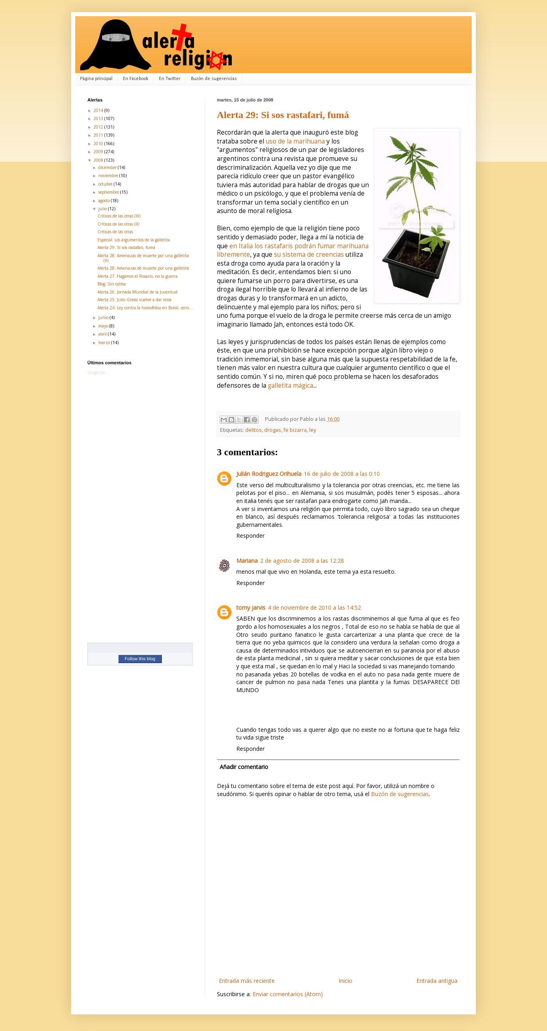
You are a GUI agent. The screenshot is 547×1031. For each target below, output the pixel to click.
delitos (253, 430)
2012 (98, 127)
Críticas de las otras (115, 232)
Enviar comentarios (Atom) (287, 994)
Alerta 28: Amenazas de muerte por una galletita (143, 268)
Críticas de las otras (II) (118, 224)
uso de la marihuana (295, 141)
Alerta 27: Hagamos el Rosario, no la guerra (138, 276)
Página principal (96, 78)
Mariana (247, 560)
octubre (106, 184)
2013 (98, 118)
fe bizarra (295, 430)
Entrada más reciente (247, 981)
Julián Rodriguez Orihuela (268, 473)
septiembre (109, 192)
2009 (98, 151)
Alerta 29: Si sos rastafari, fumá (283, 115)
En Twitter (169, 78)
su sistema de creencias (309, 254)
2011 (98, 135)
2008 (98, 160)
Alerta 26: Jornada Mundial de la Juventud (138, 292)
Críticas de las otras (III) (119, 216)
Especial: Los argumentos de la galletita (134, 240)
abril (103, 334)
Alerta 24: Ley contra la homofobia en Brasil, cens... (145, 308)
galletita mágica (290, 385)
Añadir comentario (244, 767)
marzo (104, 342)
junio (104, 317)
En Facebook (135, 78)
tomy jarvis (250, 607)
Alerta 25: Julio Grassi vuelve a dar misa (135, 299)
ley (312, 430)
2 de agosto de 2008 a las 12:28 (302, 560)
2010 (98, 143)
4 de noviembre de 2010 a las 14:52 (314, 607)
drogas (272, 430)
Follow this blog (140, 658)
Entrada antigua (437, 981)
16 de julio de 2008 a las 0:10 (342, 473)
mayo (103, 326)
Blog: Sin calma (112, 284)
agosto (104, 200)
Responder (250, 535)
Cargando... (98, 372)
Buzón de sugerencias (214, 78)
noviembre (108, 175)
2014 (98, 110)
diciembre (108, 167)
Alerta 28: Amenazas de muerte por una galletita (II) (143, 258)
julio (103, 208)
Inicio (345, 981)
